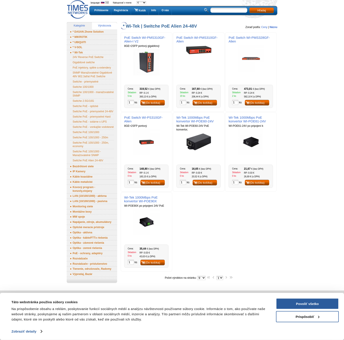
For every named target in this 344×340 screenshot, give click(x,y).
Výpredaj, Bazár (82, 274)
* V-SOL (77, 47)
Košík (140, 10)
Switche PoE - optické (85, 106)
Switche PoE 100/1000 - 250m (90, 137)
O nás (165, 10)
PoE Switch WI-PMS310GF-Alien (197, 39)
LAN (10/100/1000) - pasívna (90, 201)
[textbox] (228, 10)
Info (153, 10)
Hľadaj (261, 10)
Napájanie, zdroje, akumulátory (92, 222)
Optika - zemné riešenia (87, 248)
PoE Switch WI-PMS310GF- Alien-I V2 (144, 39)
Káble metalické (83, 181)
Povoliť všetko (307, 304)
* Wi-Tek (78, 52)
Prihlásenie (101, 10)
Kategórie (79, 25)
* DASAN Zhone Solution (88, 31)
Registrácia (121, 10)
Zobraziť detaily (23, 331)
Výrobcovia (104, 25)
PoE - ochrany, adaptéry (87, 253)
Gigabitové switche (84, 62)
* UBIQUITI (79, 42)
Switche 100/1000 (83, 86)
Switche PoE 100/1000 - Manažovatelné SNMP (87, 153)
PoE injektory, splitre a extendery (92, 67)
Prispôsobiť (307, 316)
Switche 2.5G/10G (83, 100)
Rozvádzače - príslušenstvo (90, 263)
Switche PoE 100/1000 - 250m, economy (91, 144)
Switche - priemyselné (85, 81)
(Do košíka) (152, 102)
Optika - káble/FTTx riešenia (90, 237)
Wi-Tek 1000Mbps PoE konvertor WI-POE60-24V (195, 119)
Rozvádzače (80, 258)
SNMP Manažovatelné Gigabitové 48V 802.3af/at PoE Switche (92, 74)
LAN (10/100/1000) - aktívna (90, 195)
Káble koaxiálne (83, 176)
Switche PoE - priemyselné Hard (92, 116)
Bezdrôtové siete (83, 166)
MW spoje (79, 216)
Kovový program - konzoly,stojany (84, 189)
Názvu (273, 27)
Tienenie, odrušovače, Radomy (92, 268)
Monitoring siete (83, 206)
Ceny (264, 27)
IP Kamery (79, 171)
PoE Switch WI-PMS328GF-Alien (249, 39)
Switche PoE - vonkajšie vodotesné (93, 127)
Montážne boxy (82, 211)
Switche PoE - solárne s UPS (90, 121)
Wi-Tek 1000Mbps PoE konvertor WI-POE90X (141, 199)
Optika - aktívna (82, 232)
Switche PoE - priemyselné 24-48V (93, 111)
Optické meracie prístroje (88, 227)
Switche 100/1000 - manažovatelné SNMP (93, 94)
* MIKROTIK (80, 37)
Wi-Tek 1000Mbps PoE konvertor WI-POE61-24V (247, 119)
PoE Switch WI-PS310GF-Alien (143, 119)
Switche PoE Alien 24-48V (88, 160)
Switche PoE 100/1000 (86, 132)
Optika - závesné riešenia (88, 242)
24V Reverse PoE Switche (88, 57)
